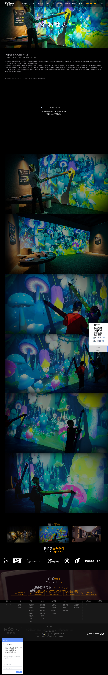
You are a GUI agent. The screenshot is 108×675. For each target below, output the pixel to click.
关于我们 (68, 3)
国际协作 (59, 3)
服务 (48, 3)
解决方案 (41, 3)
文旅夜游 (42, 613)
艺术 (31, 618)
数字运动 (31, 616)
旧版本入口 (8, 601)
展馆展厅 (31, 605)
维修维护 (65, 607)
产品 (33, 3)
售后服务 (65, 610)
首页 (19, 601)
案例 (19, 607)
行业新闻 (76, 607)
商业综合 (31, 610)
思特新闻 (76, 605)
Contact (99, 605)
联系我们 (99, 601)
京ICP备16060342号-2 (50, 635)
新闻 (53, 3)
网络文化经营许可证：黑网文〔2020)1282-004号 (50, 636)
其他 (31, 621)
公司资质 (53, 613)
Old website (8, 605)
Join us (88, 605)
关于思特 (53, 601)
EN (102, 3)
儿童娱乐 (31, 607)
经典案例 (25, 3)
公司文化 (53, 607)
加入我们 (88, 601)
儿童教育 (31, 613)
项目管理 (65, 605)
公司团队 (53, 610)
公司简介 (53, 605)
